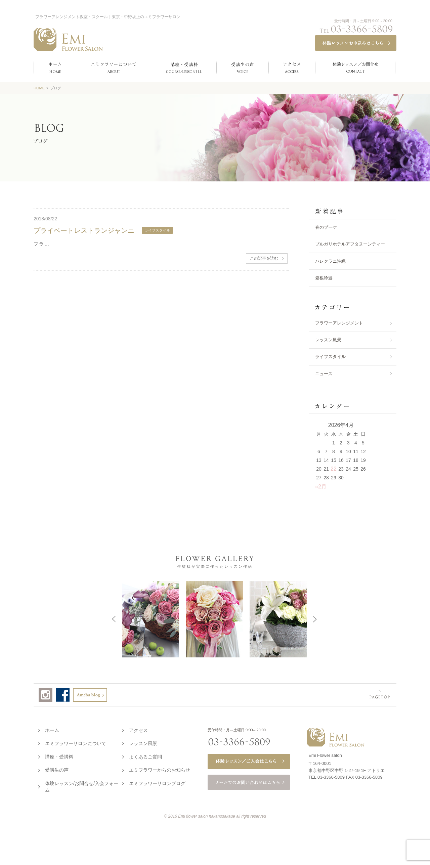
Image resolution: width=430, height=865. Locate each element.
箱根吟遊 (324, 277)
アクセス (138, 729)
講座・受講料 (59, 755)
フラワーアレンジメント (339, 323)
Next (408, 618)
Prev (20, 618)
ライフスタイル (330, 356)
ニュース (324, 373)
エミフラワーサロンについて (75, 742)
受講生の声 (57, 768)
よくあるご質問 (145, 755)
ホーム (52, 729)
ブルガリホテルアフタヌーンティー (350, 244)
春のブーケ (326, 227)
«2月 (321, 486)
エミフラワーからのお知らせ (159, 768)
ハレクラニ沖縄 (330, 261)
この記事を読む (264, 258)
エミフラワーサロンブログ (157, 782)
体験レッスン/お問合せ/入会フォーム (81, 785)
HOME (39, 88)
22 (334, 469)
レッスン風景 (328, 339)
